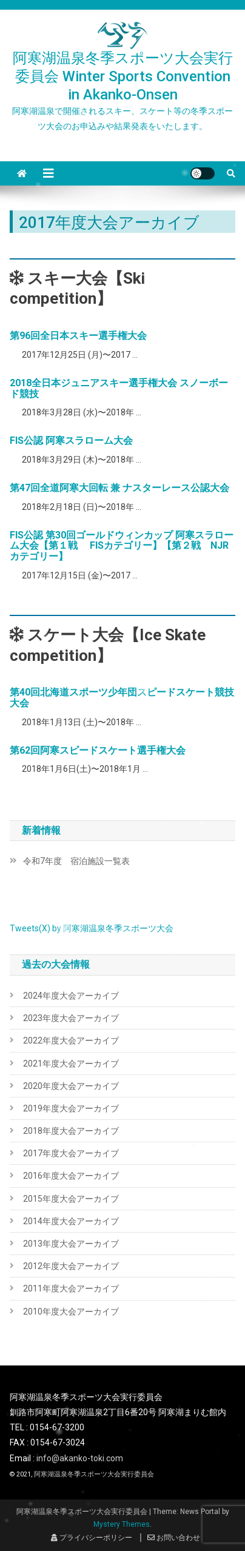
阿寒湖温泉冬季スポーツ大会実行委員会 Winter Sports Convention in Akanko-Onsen (123, 76)
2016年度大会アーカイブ (71, 1176)
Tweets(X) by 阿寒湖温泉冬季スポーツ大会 (91, 928)
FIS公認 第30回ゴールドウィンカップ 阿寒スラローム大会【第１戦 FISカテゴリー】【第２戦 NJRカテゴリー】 (121, 545)
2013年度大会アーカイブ (71, 1243)
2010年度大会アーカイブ (71, 1311)
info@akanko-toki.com (79, 1458)
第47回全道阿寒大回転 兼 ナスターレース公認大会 (119, 488)
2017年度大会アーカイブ (71, 1153)
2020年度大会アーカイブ (71, 1086)
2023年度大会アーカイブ (71, 1018)
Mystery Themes (121, 1524)
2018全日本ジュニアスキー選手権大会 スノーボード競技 (119, 388)
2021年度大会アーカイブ (71, 1063)
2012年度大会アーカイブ (71, 1266)
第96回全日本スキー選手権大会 (78, 335)
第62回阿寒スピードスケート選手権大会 (98, 750)
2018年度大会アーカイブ (71, 1131)
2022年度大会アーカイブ (71, 1040)
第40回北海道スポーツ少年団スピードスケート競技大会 (122, 697)
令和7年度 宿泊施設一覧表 (76, 861)
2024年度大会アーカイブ (71, 995)
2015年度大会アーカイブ (71, 1199)
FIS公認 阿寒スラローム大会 (71, 440)
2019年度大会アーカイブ (71, 1108)
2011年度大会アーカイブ (71, 1288)
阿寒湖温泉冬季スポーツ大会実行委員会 (94, 1474)
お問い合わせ (173, 1537)
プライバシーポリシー (91, 1537)
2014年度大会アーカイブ (71, 1221)
